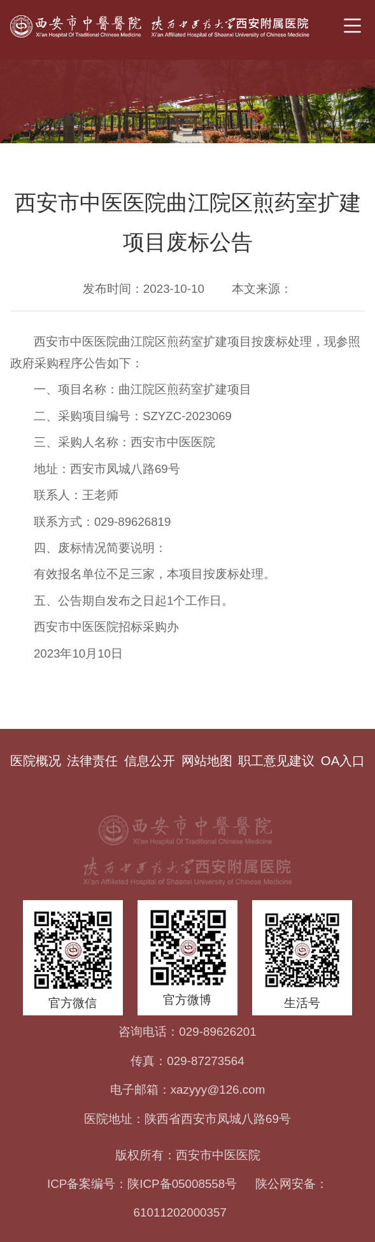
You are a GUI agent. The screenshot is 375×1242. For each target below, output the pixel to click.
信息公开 (149, 761)
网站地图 (206, 761)
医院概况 (35, 761)
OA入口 (343, 761)
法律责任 (92, 761)
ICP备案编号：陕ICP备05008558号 (142, 1183)
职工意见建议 (276, 761)
